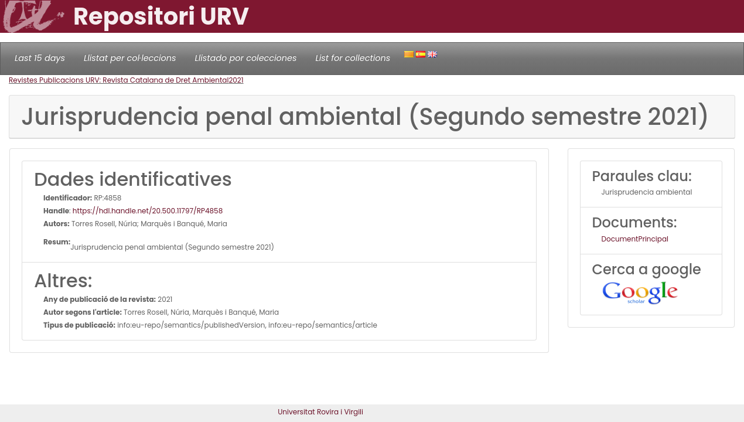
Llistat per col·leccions (130, 58)
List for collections (352, 58)
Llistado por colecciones (246, 58)
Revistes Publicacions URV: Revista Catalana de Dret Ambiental (118, 80)
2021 (235, 80)
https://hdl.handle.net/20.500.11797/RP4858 (148, 211)
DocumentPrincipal (635, 239)
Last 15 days (40, 58)
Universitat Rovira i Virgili (320, 412)
